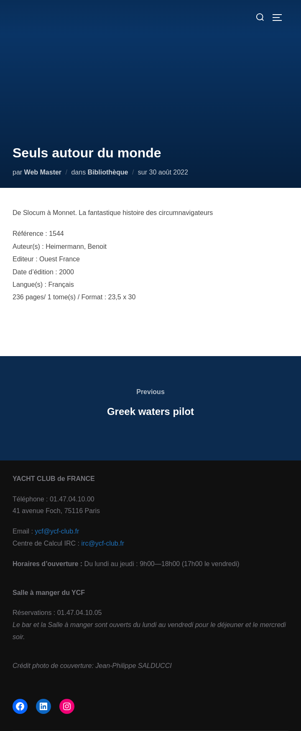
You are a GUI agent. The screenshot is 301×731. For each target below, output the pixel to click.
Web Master (43, 172)
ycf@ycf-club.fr (57, 531)
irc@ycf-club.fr (103, 543)
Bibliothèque (108, 172)
